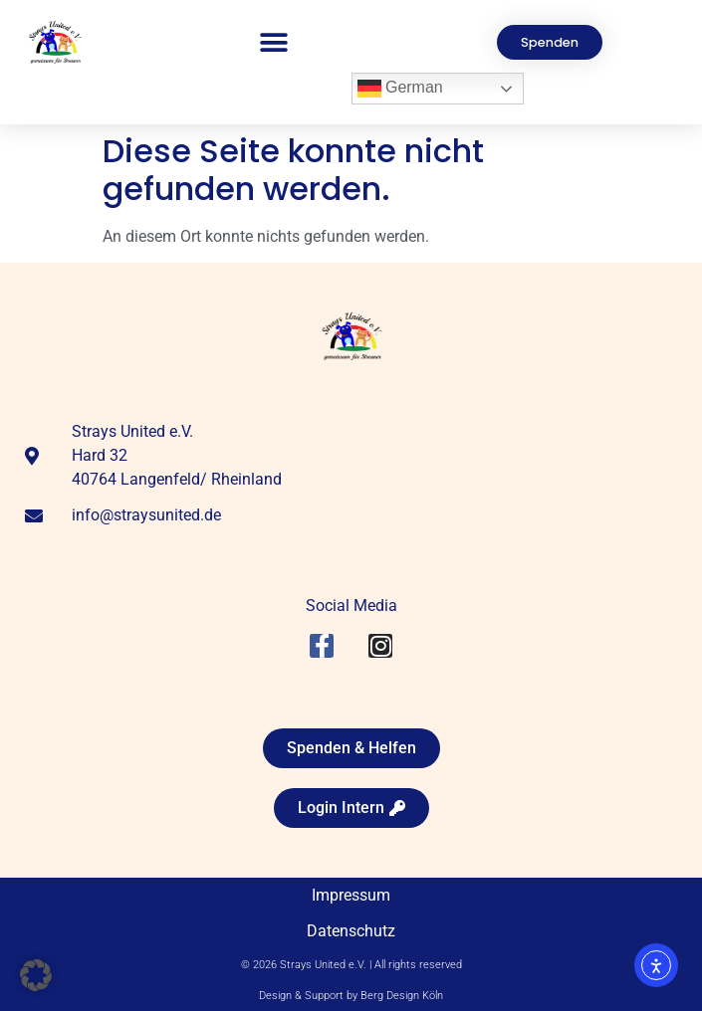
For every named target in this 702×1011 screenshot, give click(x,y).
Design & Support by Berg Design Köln (351, 995)
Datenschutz (351, 930)
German (400, 89)
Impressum (351, 895)
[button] (274, 42)
